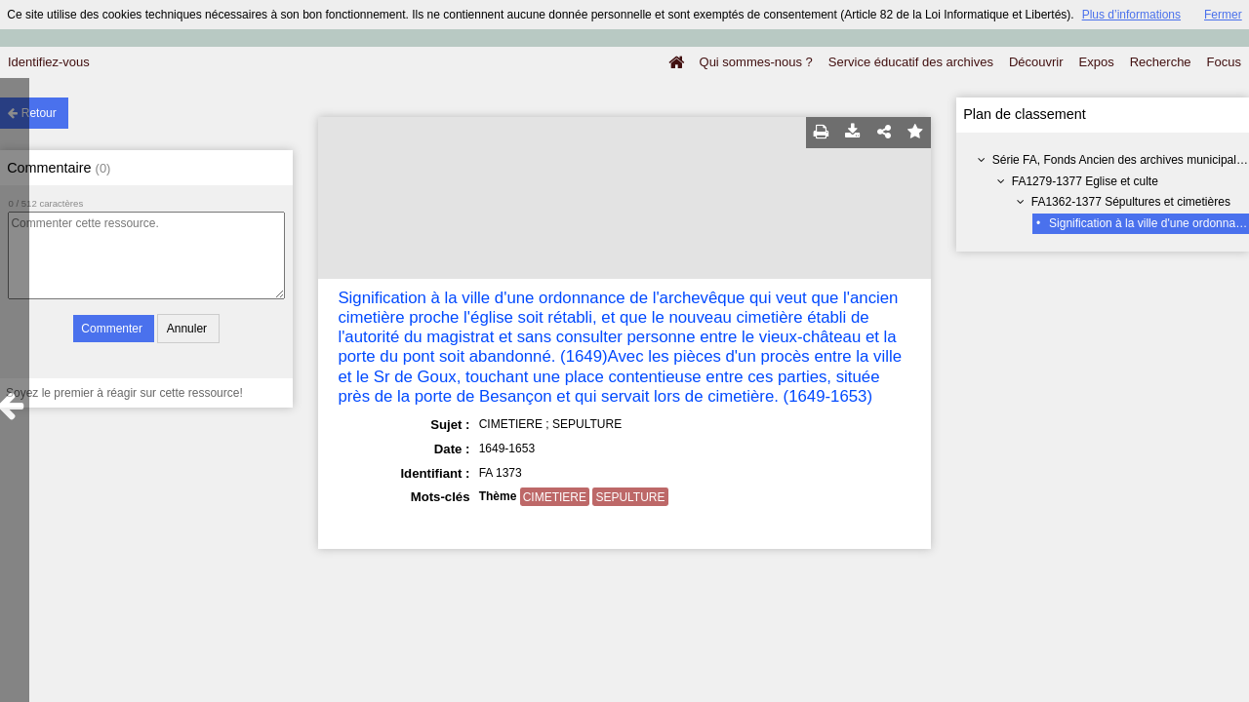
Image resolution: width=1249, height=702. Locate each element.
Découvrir (1036, 62)
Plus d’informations (1131, 14)
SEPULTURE (630, 497)
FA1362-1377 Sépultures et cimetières (1130, 202)
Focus (1224, 62)
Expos (1096, 62)
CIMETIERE (554, 497)
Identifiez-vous (49, 62)
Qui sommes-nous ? (756, 62)
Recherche (1160, 62)
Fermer (1223, 14)
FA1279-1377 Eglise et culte (1085, 181)
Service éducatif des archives (910, 62)
